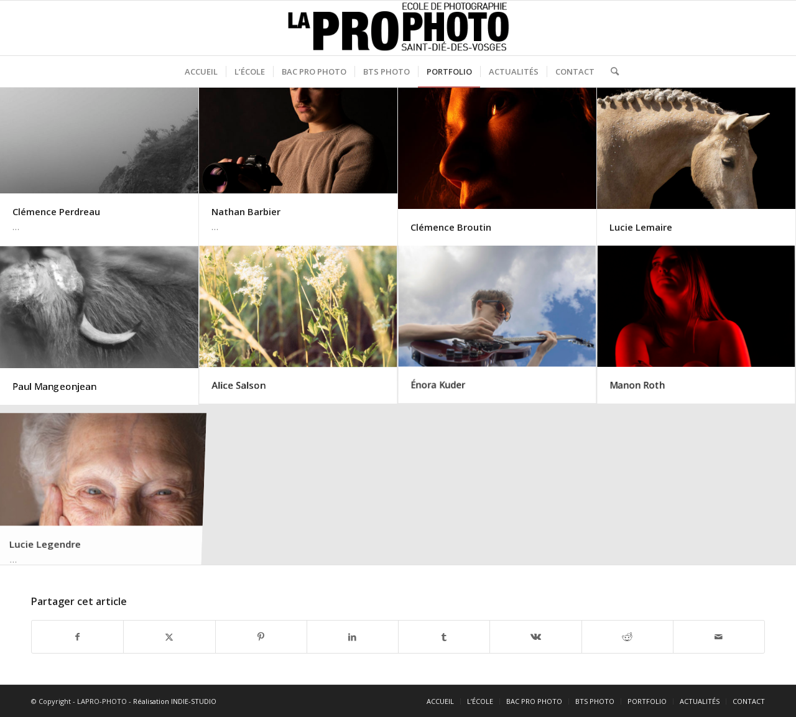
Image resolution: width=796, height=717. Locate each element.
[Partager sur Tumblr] (444, 637)
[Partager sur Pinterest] (261, 637)
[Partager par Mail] (718, 637)
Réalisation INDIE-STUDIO (174, 701)
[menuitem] (201, 71)
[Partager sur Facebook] (77, 637)
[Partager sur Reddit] (627, 637)
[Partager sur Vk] (535, 637)
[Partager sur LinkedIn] (352, 637)
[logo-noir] (398, 28)
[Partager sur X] (169, 637)
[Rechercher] (611, 71)
